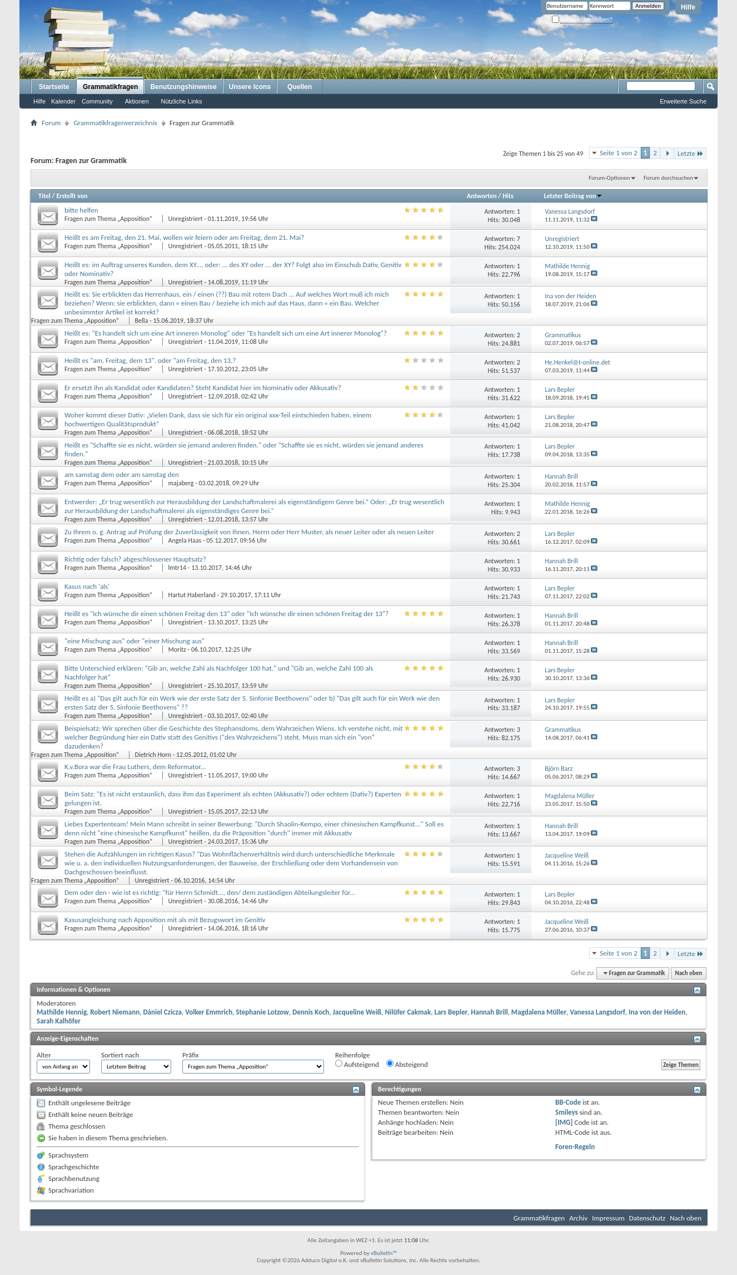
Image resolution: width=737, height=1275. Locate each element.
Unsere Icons (250, 87)
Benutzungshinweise (183, 87)
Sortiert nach (120, 1055)
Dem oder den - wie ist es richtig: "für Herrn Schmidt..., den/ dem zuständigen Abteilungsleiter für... (209, 892)
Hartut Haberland (192, 595)
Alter (44, 1055)
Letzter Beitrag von (573, 196)
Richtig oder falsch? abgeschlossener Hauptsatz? (135, 559)
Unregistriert (185, 219)
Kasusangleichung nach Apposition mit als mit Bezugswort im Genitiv (165, 919)
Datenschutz (647, 1218)
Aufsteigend (357, 1064)
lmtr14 (177, 568)
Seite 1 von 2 (619, 153)
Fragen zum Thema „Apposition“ (109, 219)
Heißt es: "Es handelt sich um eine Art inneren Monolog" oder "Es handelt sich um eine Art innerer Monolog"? (225, 333)
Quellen (299, 87)
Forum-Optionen (609, 177)
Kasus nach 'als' (86, 586)
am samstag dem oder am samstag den (121, 474)
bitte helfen (81, 210)
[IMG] (564, 1122)
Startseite (54, 87)
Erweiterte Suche (683, 101)
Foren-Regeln (575, 1147)
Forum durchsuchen (668, 177)
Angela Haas (185, 540)
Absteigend (407, 1064)
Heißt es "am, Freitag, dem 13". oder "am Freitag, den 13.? (150, 360)
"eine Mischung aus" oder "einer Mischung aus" (134, 641)
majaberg (181, 483)
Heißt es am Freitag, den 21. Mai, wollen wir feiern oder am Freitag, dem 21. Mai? (184, 237)
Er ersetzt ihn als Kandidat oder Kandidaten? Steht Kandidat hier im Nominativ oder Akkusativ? (202, 387)
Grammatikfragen (110, 87)
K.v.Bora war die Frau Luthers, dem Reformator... (135, 766)
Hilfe (688, 7)
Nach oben (688, 973)
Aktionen (137, 101)
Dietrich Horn (153, 755)
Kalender (63, 101)
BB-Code (568, 1102)
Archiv (578, 1218)
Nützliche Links (181, 101)
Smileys (566, 1112)
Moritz (177, 649)
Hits (507, 196)
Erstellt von (71, 196)
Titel (44, 196)
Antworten (482, 196)
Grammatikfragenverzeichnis (115, 123)
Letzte (691, 153)
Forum (51, 123)
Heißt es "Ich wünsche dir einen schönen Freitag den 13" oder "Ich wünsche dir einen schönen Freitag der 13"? (226, 613)
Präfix (190, 1055)
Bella (141, 320)
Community (97, 101)
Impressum (608, 1218)
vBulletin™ (384, 1253)
